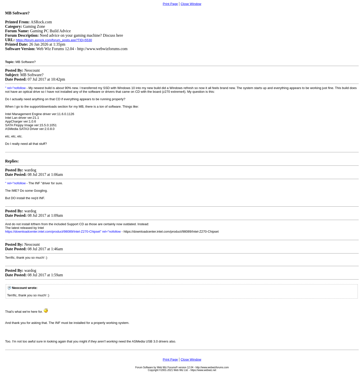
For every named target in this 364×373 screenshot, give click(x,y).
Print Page (170, 4)
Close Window (191, 4)
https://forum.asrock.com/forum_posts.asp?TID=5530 (54, 40)
